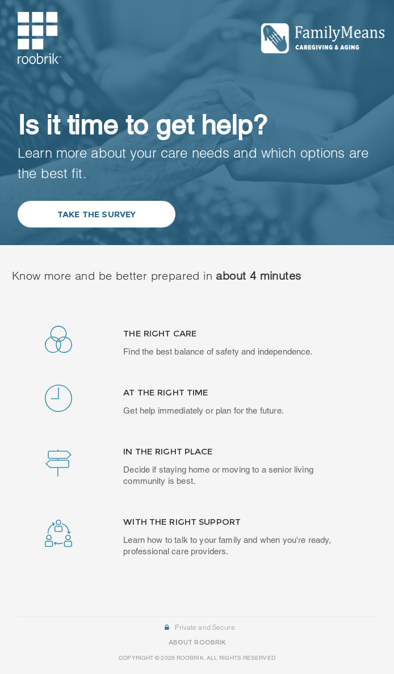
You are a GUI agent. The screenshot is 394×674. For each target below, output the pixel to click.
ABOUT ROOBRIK (197, 642)
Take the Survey (96, 214)
